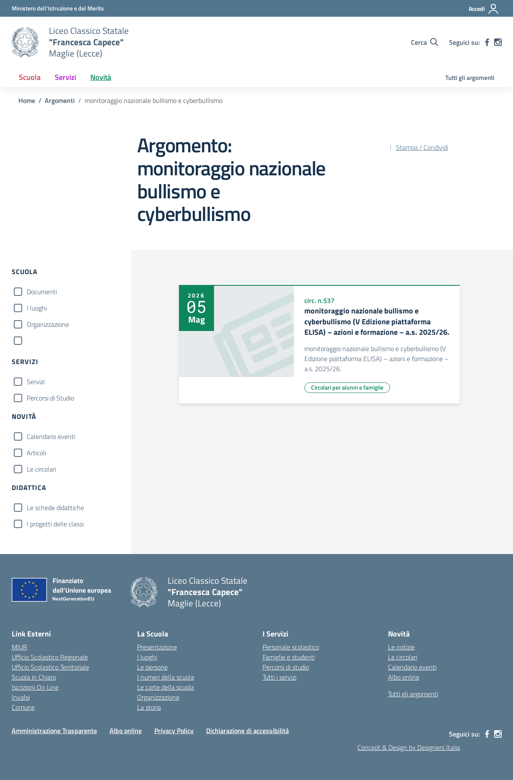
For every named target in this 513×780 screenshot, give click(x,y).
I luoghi (37, 308)
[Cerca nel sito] (424, 42)
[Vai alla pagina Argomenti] (60, 100)
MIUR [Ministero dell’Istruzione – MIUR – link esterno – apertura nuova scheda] (19, 647)
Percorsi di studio (286, 667)
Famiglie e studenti (289, 657)
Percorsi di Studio (50, 398)
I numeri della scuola (165, 677)
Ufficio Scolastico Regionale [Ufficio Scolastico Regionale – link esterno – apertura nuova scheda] (50, 657)
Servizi (36, 382)
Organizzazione (48, 324)
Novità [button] (100, 77)
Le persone (152, 667)
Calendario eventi (51, 436)
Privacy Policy (174, 731)
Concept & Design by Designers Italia (408, 747)
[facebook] (487, 42)
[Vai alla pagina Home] (26, 100)
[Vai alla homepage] (25, 42)
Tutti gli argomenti (470, 77)
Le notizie (401, 647)
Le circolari (41, 469)
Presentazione (157, 647)
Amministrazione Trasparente (54, 731)
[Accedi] (484, 9)
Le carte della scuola (165, 687)
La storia (149, 707)
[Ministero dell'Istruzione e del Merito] (58, 8)
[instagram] (498, 42)
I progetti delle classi (55, 524)
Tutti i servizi (279, 677)
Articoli (36, 453)
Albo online (403, 677)
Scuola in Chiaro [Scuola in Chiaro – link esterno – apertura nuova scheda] (34, 677)
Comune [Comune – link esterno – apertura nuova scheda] (23, 707)
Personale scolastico (291, 647)
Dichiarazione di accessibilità (247, 731)
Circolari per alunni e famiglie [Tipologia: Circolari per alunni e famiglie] (347, 387)
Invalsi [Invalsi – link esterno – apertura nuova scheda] (21, 697)
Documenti (42, 292)
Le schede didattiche (55, 508)
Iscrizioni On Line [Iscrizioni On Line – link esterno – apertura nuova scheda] (35, 687)
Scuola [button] (30, 77)
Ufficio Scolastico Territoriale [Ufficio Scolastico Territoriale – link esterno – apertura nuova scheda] (50, 667)
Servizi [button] (65, 77)
